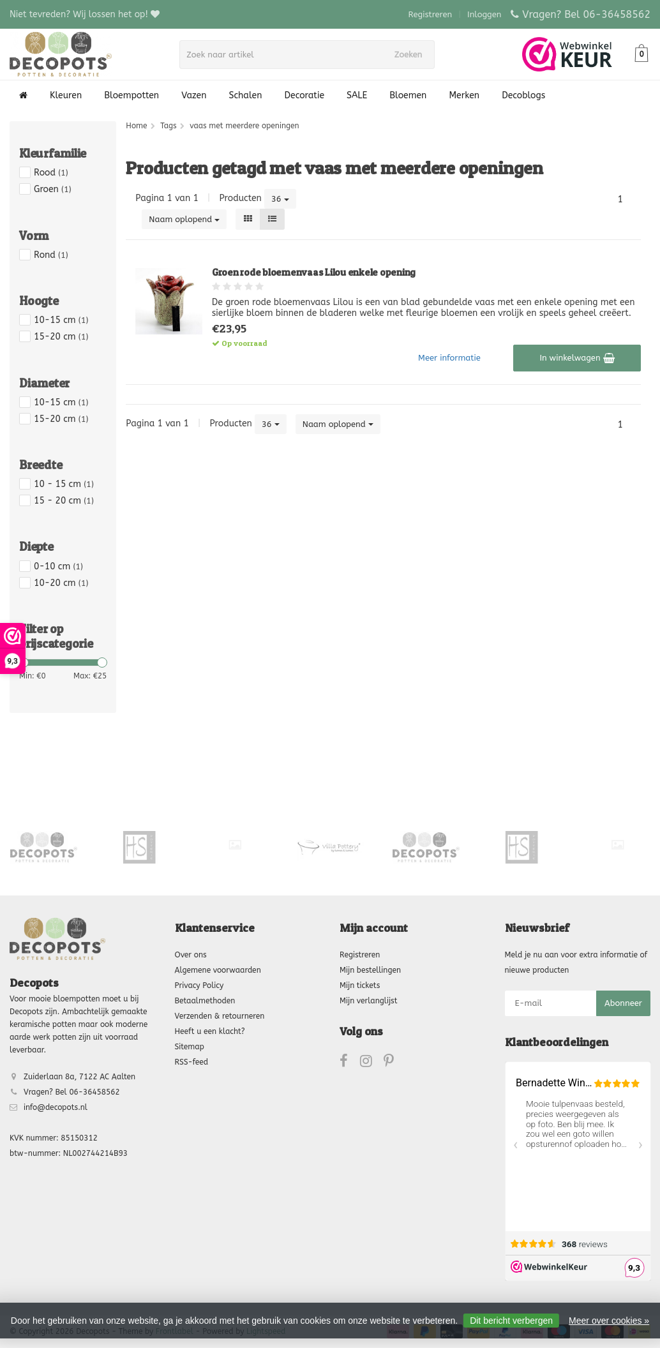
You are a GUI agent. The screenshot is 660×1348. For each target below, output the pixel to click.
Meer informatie (449, 358)
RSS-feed (192, 1062)
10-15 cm (61, 320)
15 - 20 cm (64, 500)
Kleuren (66, 95)
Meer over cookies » (609, 1320)
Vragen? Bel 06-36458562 (586, 14)
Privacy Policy (199, 985)
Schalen (245, 95)
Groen (52, 189)
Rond (51, 255)
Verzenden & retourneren (220, 1016)
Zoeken (411, 54)
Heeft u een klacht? (210, 1031)
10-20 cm (61, 583)
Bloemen (407, 95)
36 (280, 199)
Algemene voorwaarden (218, 970)
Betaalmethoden (205, 1000)
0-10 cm (58, 566)
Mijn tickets (360, 985)
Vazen (193, 95)
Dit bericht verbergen (511, 1320)
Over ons (191, 954)
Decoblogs (523, 95)
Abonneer (623, 1003)
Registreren (431, 14)
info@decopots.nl (55, 1107)
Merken (464, 95)
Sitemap (189, 1046)
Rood (51, 172)
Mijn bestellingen (370, 970)
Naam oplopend (184, 219)
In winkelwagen (576, 358)
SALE (357, 95)
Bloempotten (131, 95)
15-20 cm (61, 336)
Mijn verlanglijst (368, 1000)
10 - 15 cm (64, 484)
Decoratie (304, 95)
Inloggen (484, 14)
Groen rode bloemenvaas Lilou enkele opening (314, 272)
